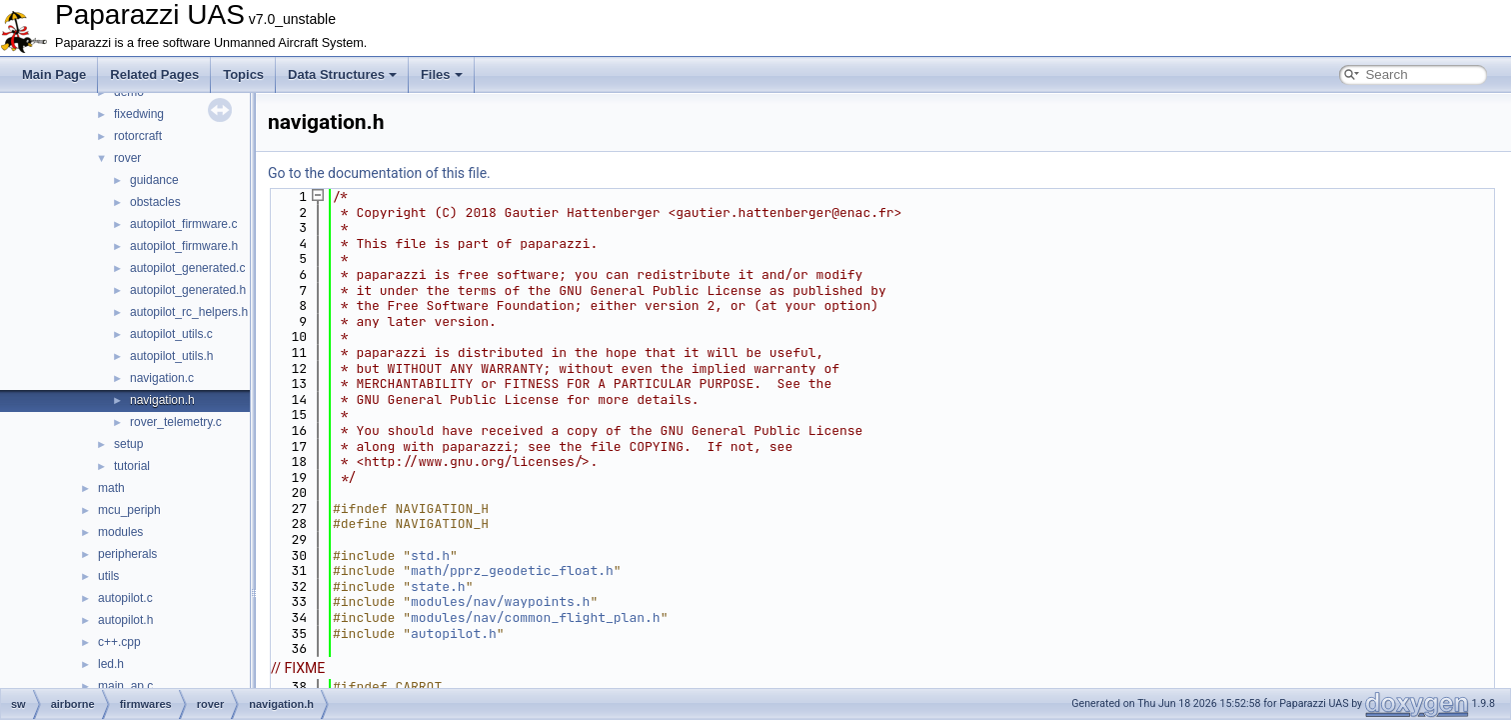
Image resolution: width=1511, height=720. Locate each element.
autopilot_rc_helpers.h (189, 312)
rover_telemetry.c (176, 422)
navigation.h (162, 400)
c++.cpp (119, 642)
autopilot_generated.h (188, 290)
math (111, 488)
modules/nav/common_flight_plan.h (536, 617)
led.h (111, 664)
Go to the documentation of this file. (379, 173)
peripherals (127, 554)
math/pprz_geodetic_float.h (512, 570)
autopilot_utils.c (171, 334)
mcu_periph (129, 510)
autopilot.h (125, 620)
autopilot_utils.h (171, 356)
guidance (154, 180)
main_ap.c (125, 686)
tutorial (132, 466)
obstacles (155, 202)
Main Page (54, 74)
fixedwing (139, 114)
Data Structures (342, 74)
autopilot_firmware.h (184, 246)
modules (120, 532)
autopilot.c (125, 598)
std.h (430, 555)
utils (108, 576)
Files (442, 74)
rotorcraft (138, 136)
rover (127, 158)
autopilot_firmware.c (183, 224)
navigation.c (162, 378)
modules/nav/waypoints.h (500, 601)
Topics (243, 74)
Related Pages (154, 74)
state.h (438, 586)
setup (128, 444)
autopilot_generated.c (187, 268)
